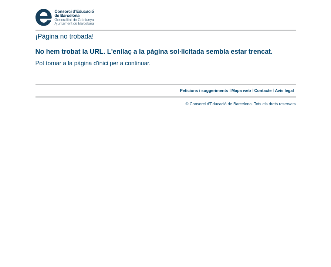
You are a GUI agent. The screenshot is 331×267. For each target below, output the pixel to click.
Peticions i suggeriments (204, 90)
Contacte (262, 90)
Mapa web (241, 90)
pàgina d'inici (91, 63)
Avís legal (284, 90)
